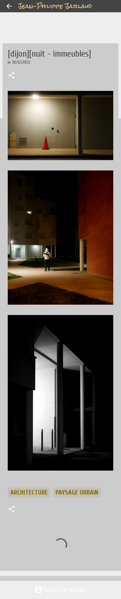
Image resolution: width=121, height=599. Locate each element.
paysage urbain (76, 492)
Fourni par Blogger (61, 590)
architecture (29, 492)
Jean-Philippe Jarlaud (55, 6)
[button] (11, 76)
